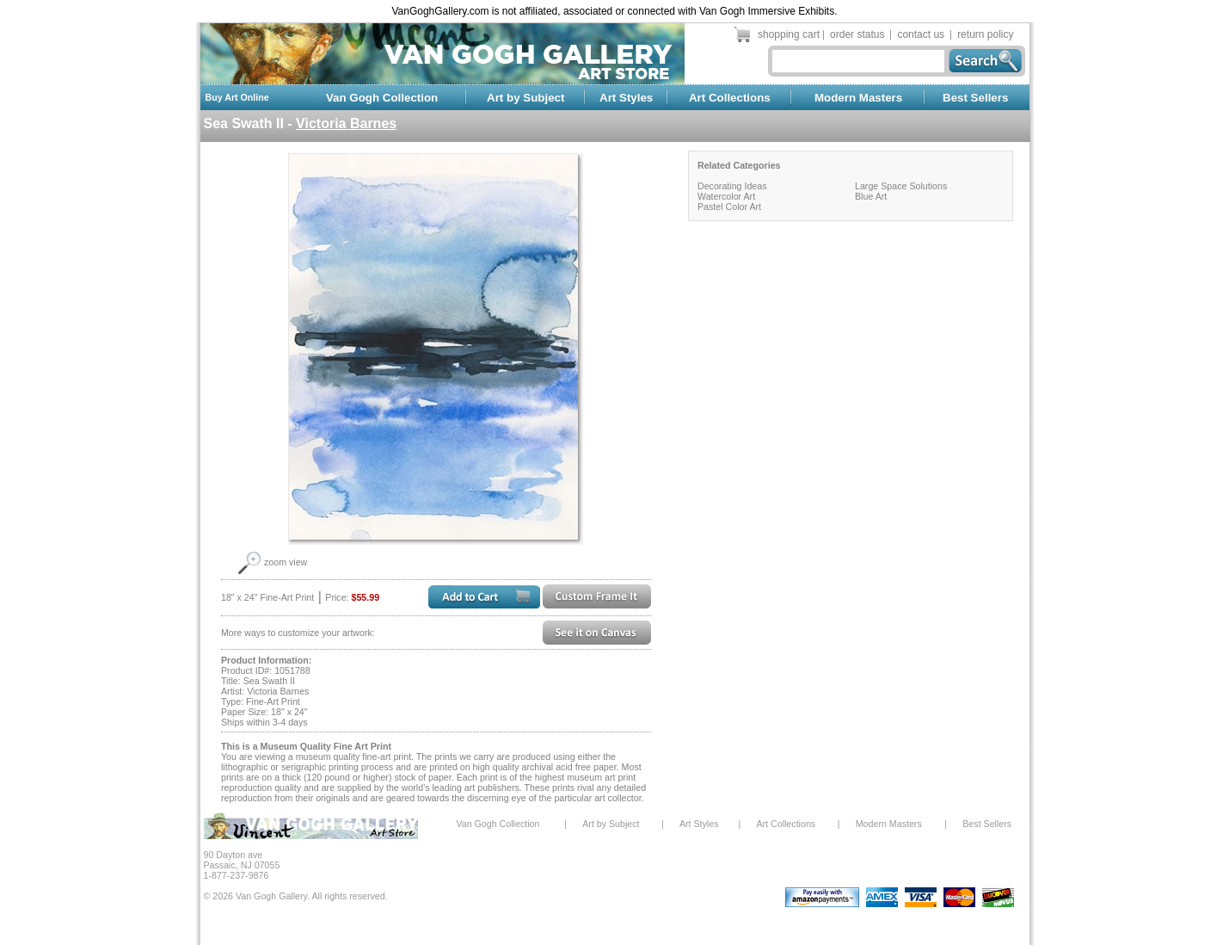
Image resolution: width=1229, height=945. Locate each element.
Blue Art (871, 196)
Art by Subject (525, 97)
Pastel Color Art (729, 206)
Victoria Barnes (346, 123)
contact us (920, 34)
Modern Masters (858, 97)
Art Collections (730, 97)
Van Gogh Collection (382, 97)
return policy (985, 34)
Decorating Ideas (732, 186)
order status (857, 34)
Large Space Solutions (901, 186)
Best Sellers (975, 97)
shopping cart (789, 34)
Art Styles (626, 97)
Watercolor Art (726, 196)
